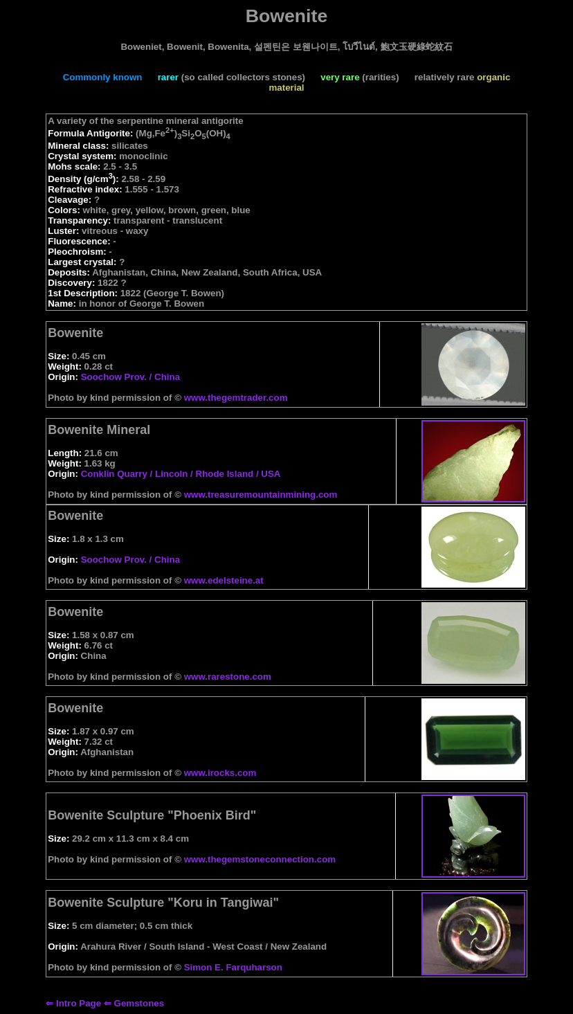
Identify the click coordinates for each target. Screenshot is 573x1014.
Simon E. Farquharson (233, 967)
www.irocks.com (220, 773)
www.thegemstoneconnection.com (260, 859)
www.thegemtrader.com (236, 397)
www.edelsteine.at (224, 580)
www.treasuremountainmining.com (261, 494)
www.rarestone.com (227, 676)
